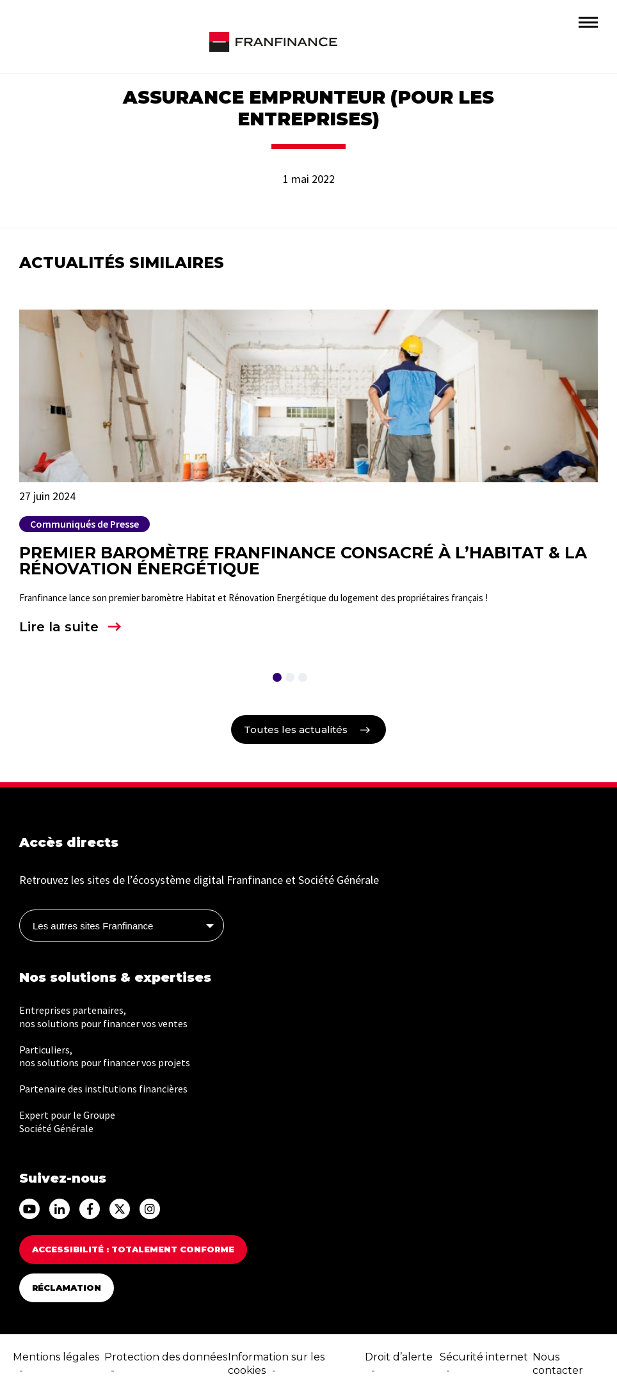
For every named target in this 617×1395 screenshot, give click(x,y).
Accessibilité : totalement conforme (133, 1249)
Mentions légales (56, 1357)
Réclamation (66, 1287)
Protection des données (165, 1357)
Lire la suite (59, 626)
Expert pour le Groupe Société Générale (67, 1121)
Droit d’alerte (399, 1357)
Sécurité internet (484, 1357)
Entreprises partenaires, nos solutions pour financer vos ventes (103, 1017)
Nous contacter (558, 1363)
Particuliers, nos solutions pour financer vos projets (104, 1056)
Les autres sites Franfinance (93, 925)
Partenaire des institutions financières (103, 1088)
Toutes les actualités (296, 729)
